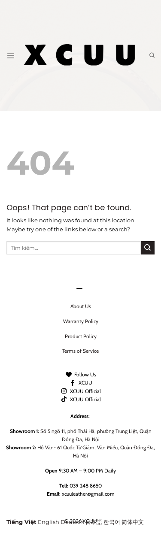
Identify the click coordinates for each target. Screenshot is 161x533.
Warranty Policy (80, 321)
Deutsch (72, 522)
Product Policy (81, 336)
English (48, 522)
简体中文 (133, 522)
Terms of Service (80, 351)
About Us (80, 306)
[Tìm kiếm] (152, 55)
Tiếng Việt (21, 522)
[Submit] (148, 248)
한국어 (111, 522)
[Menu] (10, 55)
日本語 (93, 522)
